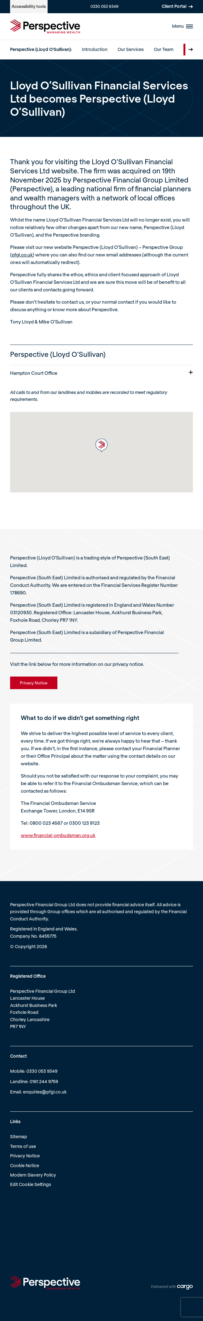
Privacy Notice (25, 1155)
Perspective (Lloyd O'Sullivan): (41, 49)
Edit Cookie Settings (30, 1184)
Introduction (94, 49)
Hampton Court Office (101, 373)
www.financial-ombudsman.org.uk (58, 835)
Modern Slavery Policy (33, 1175)
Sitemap (18, 1136)
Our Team (163, 49)
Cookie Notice (24, 1165)
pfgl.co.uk (22, 254)
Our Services (131, 49)
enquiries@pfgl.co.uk (45, 1091)
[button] (101, 445)
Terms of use (23, 1146)
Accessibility (29, 6)
